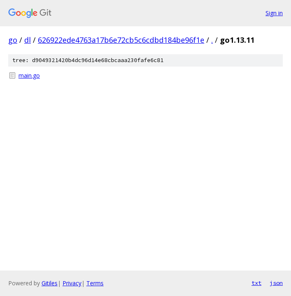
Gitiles (50, 283)
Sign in (274, 13)
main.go (29, 75)
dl (27, 40)
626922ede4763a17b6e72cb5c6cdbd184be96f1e (121, 40)
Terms (95, 283)
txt (256, 283)
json (276, 283)
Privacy (71, 283)
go (12, 40)
